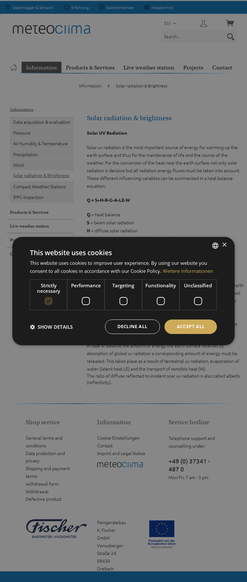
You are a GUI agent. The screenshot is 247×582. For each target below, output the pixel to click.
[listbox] (215, 245)
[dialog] (123, 291)
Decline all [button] (132, 327)
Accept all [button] (191, 327)
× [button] (224, 245)
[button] (51, 327)
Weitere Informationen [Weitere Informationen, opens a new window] (188, 271)
